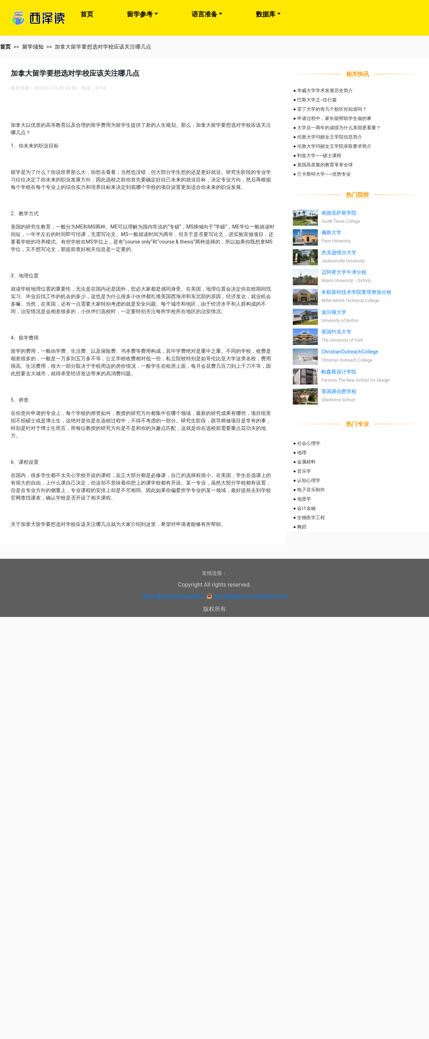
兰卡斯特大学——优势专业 (324, 174)
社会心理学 (308, 443)
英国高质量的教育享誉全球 (325, 164)
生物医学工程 (311, 517)
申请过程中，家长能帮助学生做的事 (334, 118)
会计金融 (306, 508)
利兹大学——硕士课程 (319, 155)
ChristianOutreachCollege (349, 352)
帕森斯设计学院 (338, 372)
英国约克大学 (336, 332)
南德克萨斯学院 (338, 213)
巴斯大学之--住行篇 (317, 99)
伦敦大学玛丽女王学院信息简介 (329, 137)
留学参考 (140, 14)
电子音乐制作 (311, 489)
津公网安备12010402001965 (250, 596)
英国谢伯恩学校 (338, 391)
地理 (301, 452)
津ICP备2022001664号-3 (173, 596)
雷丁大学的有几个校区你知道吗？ (332, 109)
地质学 (304, 499)
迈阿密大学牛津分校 (343, 272)
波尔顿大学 (333, 312)
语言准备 (204, 14)
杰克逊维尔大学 (338, 252)
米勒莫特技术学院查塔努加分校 (356, 292)
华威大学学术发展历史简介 (325, 90)
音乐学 (304, 471)
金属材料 (306, 462)
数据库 (265, 14)
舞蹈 (301, 526)
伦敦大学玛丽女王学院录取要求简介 (334, 146)
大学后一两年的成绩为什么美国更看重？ (339, 127)
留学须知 (33, 47)
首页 (86, 14)
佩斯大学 (331, 232)
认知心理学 (308, 480)
